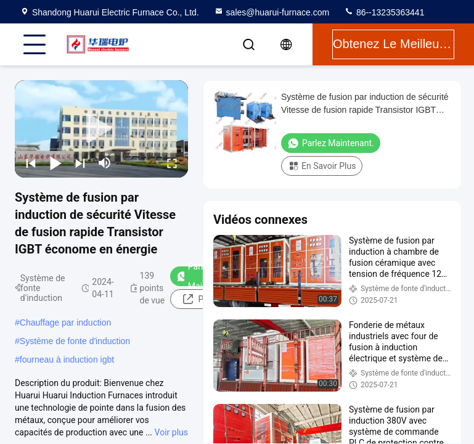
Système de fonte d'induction (75, 341)
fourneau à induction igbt (67, 359)
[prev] (30, 163)
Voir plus (171, 432)
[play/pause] (55, 163)
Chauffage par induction (65, 322)
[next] (80, 163)
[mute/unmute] (104, 163)
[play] (101, 128)
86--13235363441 (384, 12)
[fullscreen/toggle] (172, 163)
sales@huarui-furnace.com (272, 12)
